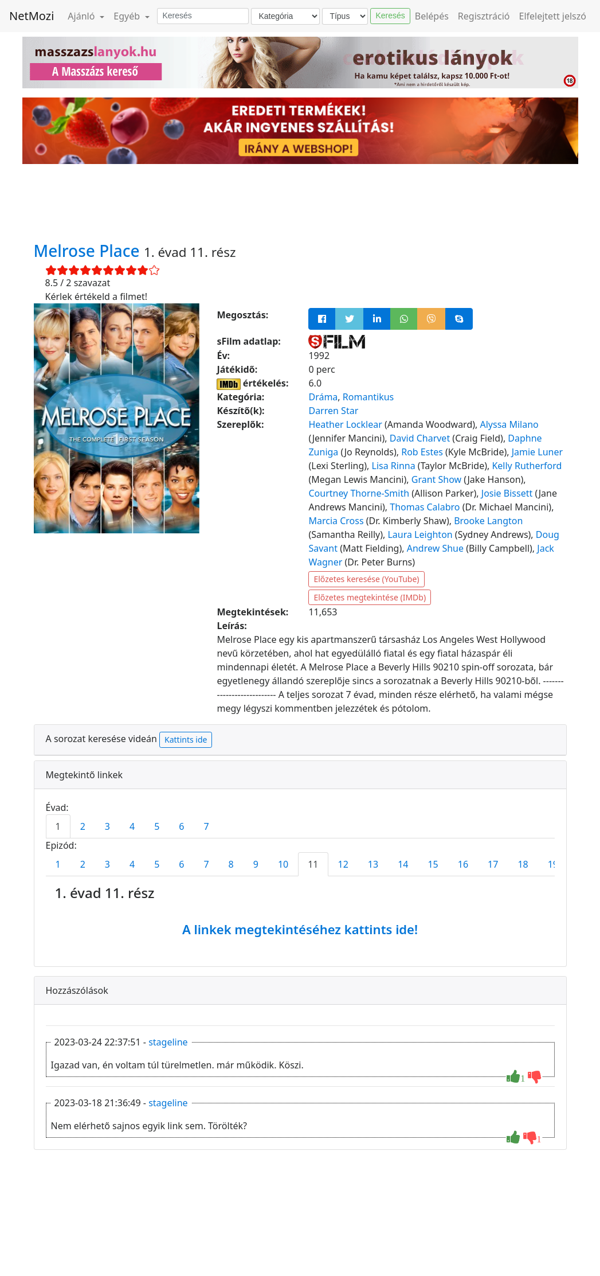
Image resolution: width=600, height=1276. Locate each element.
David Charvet (420, 438)
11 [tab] (313, 864)
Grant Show (436, 479)
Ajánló (82, 16)
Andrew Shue (435, 548)
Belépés (432, 16)
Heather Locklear (345, 424)
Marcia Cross (335, 520)
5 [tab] (156, 826)
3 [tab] (107, 826)
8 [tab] (231, 864)
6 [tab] (181, 826)
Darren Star (333, 410)
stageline (167, 1042)
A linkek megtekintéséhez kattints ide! (300, 929)
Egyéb (127, 16)
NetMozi (31, 16)
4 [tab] (132, 826)
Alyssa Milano (509, 424)
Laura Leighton (419, 534)
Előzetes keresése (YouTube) (366, 578)
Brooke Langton (488, 520)
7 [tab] (206, 826)
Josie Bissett (506, 493)
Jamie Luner (537, 452)
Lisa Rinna (393, 465)
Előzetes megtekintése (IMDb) (369, 597)
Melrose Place (89, 251)
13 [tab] (373, 864)
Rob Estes (422, 452)
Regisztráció (484, 16)
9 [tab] (255, 864)
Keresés (390, 15)
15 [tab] (433, 864)
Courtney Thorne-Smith (358, 493)
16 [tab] (463, 864)
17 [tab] (493, 864)
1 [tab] (58, 826)
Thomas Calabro (425, 507)
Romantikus (368, 397)
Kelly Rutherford (527, 465)
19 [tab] (553, 864)
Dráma (323, 397)
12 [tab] (343, 864)
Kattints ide (185, 739)
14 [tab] (403, 864)
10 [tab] (283, 864)
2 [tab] (82, 826)
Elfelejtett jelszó (553, 16)
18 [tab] (522, 864)
